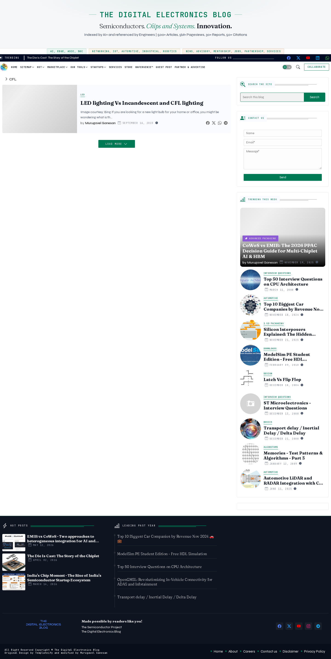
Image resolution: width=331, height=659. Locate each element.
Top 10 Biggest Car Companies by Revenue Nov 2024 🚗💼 (293, 307)
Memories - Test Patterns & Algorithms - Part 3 (293, 455)
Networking (100, 51)
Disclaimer (291, 651)
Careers (249, 651)
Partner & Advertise (190, 67)
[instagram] (308, 626)
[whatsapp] (327, 58)
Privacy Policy (314, 651)
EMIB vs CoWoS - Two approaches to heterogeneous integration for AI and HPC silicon (61, 538)
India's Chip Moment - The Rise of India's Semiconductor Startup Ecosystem (64, 577)
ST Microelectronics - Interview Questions (287, 405)
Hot (39, 67)
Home (14, 67)
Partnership (254, 51)
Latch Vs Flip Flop (282, 379)
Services (274, 51)
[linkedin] (317, 58)
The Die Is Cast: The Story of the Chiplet (53, 57)
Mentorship (222, 51)
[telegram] (318, 626)
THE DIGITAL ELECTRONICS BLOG (165, 15)
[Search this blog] (272, 97)
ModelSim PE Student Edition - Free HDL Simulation (287, 357)
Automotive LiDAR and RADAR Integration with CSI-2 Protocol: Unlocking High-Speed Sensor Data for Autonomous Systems (294, 481)
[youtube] (308, 58)
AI (52, 51)
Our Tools (78, 67)
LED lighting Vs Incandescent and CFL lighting (141, 103)
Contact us (269, 651)
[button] (287, 67)
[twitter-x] (298, 58)
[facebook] (288, 58)
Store (129, 67)
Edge (60, 51)
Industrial (151, 51)
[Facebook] (208, 123)
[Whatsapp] (220, 123)
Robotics (170, 51)
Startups (97, 67)
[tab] (14, 67)
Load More (115, 143)
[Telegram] (226, 123)
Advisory (203, 51)
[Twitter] (214, 123)
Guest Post (164, 67)
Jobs (237, 51)
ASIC (71, 51)
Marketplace (56, 67)
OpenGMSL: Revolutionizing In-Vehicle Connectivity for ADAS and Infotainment (164, 581)
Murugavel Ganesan (94, 652)
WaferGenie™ (144, 67)
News (189, 51)
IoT (115, 51)
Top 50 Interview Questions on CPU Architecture (293, 282)
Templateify (44, 652)
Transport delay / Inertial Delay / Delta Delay (291, 430)
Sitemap (25, 67)
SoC (80, 51)
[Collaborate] (316, 67)
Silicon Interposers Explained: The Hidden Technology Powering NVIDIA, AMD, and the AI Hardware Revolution (290, 332)
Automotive (130, 51)
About (233, 651)
